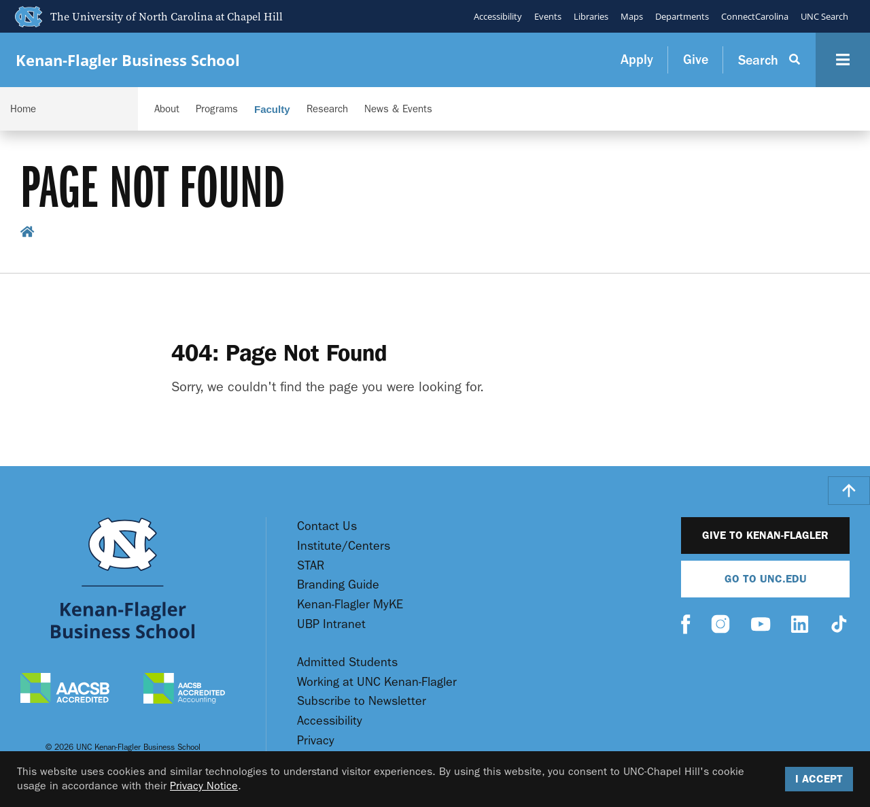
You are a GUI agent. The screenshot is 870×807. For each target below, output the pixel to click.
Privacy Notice (204, 785)
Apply (637, 59)
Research (327, 109)
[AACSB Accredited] (64, 689)
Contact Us (327, 526)
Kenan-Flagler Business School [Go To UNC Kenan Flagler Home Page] (128, 60)
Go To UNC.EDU (766, 578)
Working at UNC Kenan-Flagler (377, 682)
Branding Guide (338, 585)
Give (695, 59)
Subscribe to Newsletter (361, 701)
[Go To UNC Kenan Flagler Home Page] (122, 578)
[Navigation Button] (843, 60)
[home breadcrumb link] (27, 233)
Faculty (272, 109)
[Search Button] (769, 60)
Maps (632, 16)
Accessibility (498, 16)
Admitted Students (347, 662)
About (166, 109)
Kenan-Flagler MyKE (350, 604)
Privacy (315, 741)
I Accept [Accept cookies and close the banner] (819, 778)
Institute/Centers (343, 546)
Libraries (591, 16)
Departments (682, 16)
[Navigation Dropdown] (69, 109)
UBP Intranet (331, 624)
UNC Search (824, 16)
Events (547, 16)
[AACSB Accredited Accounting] (184, 690)
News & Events (398, 109)
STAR (310, 566)
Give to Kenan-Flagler (765, 535)
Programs (217, 109)
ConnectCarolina (754, 16)
